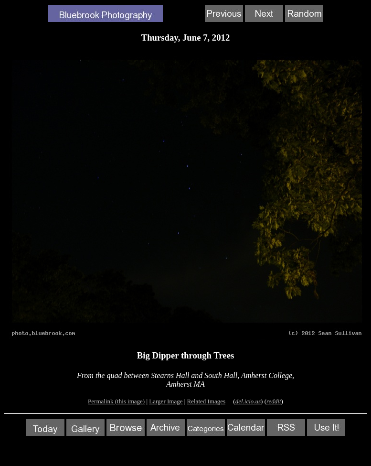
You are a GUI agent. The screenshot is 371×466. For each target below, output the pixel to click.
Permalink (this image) (116, 401)
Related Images (206, 401)
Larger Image (165, 401)
